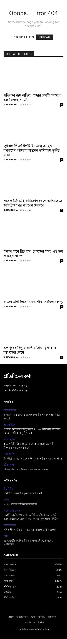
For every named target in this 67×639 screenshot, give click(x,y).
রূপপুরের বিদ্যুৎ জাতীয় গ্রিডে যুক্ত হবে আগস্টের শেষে (30, 350)
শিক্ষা (6, 536)
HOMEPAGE (44, 37)
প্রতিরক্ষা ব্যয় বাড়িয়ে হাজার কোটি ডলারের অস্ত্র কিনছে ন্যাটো (32, 97)
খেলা (6, 499)
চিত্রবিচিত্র (9, 488)
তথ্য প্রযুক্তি (9, 439)
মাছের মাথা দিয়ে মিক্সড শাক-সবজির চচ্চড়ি (33, 301)
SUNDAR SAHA (11, 105)
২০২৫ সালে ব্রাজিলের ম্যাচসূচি (20, 504)
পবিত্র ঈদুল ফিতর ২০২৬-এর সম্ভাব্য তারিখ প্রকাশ (30, 530)
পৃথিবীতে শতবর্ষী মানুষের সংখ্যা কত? (23, 493)
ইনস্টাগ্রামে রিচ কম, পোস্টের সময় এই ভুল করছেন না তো (33, 253)
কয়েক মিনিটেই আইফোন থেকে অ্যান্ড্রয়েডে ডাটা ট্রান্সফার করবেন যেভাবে (33, 203)
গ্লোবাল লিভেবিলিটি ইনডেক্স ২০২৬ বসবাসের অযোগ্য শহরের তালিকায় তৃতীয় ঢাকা (32, 150)
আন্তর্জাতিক (10, 410)
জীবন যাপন (9, 464)
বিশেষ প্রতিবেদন (12, 510)
